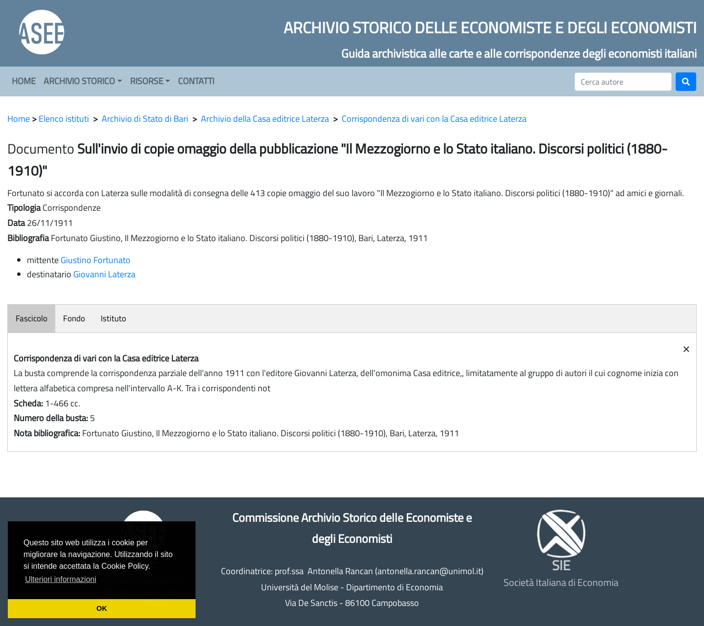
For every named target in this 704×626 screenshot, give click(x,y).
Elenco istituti (64, 118)
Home (18, 118)
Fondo (74, 318)
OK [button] (101, 608)
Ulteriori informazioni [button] (60, 579)
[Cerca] (623, 81)
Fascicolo (31, 318)
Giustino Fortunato (96, 260)
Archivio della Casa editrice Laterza (265, 118)
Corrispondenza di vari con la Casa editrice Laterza (434, 118)
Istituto (113, 318)
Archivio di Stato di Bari (145, 118)
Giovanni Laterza (104, 274)
